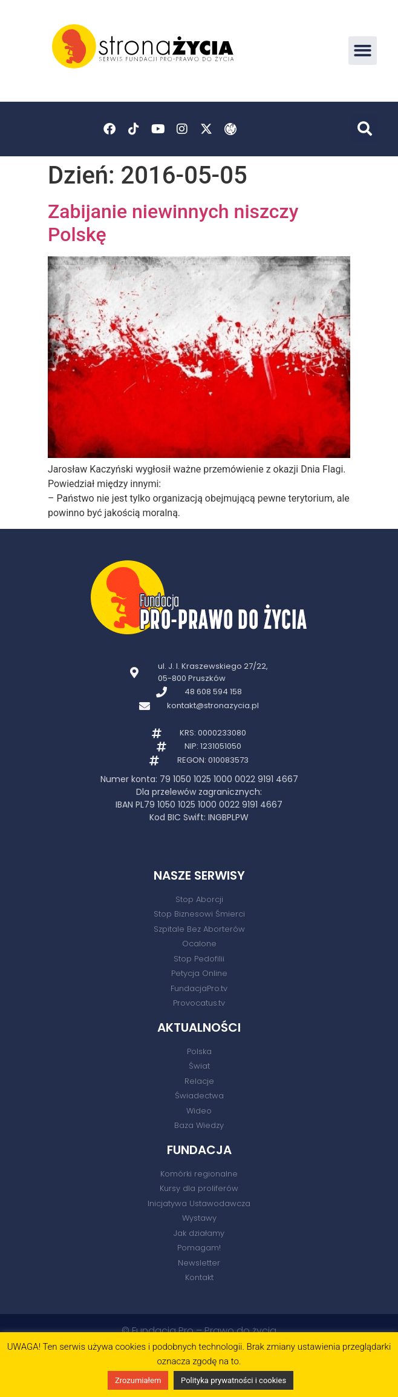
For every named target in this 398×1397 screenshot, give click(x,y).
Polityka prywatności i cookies (233, 1380)
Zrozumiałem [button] (138, 1380)
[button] (362, 50)
